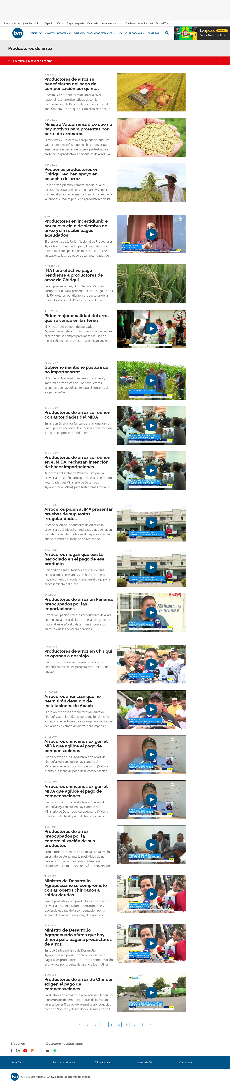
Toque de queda (75, 23)
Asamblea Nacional (111, 23)
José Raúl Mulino (32, 23)
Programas (137, 33)
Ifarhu (60, 23)
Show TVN (49, 33)
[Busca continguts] (167, 33)
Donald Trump (163, 23)
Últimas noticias (11, 23)
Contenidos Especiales (101, 33)
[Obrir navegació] (8, 33)
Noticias (35, 33)
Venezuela (92, 23)
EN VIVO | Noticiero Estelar (32, 61)
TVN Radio (79, 33)
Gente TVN (153, 33)
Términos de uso (104, 1062)
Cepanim (49, 23)
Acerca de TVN (145, 1062)
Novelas (122, 33)
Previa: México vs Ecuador (214, 35)
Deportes (64, 33)
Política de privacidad (64, 1062)
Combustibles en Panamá (139, 23)
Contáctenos (186, 1062)
